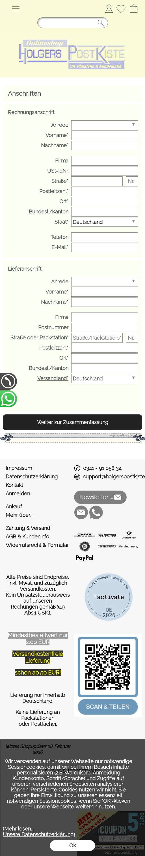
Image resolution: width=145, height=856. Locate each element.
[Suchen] (72, 22)
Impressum (19, 468)
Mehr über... (19, 515)
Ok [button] (72, 845)
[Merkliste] (121, 9)
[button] (15, 9)
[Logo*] (72, 33)
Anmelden (109, 9)
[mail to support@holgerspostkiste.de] (81, 512)
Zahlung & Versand (28, 528)
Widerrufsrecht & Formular (37, 545)
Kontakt (14, 485)
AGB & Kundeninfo (27, 537)
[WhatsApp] (96, 512)
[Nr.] (132, 181)
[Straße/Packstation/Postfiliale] (97, 338)
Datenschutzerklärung (32, 477)
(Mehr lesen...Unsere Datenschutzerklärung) (39, 831)
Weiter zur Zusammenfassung (72, 422)
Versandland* (52, 378)
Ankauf (14, 507)
